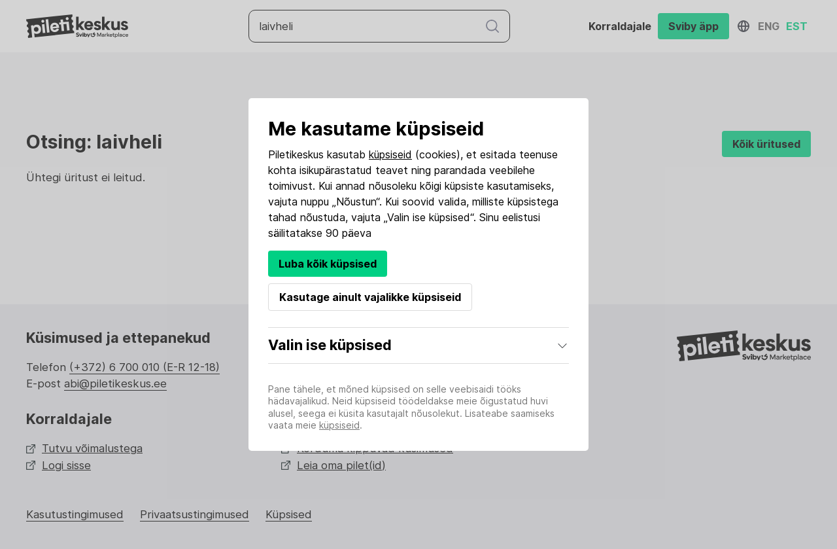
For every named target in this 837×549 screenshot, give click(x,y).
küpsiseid (390, 154)
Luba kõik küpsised (328, 263)
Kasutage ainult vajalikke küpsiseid (370, 297)
